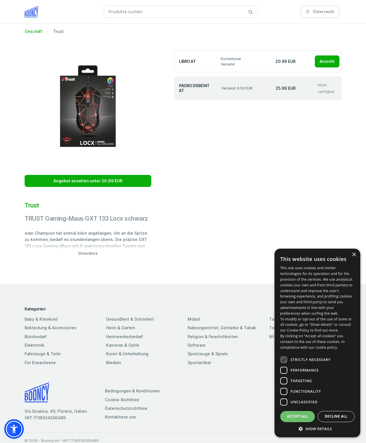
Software (197, 345)
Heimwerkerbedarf (124, 336)
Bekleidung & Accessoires (50, 327)
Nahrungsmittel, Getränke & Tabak (222, 327)
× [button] (354, 255)
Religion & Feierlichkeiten (213, 336)
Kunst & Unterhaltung (127, 353)
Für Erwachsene (40, 362)
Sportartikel (199, 362)
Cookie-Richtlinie (122, 399)
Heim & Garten (120, 327)
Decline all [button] (336, 416)
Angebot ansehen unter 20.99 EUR (87, 180)
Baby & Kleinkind (41, 319)
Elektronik (34, 345)
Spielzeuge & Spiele (208, 353)
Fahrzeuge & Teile (43, 353)
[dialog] (317, 343)
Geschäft (34, 31)
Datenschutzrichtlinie (126, 408)
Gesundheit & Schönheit (130, 319)
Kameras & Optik (122, 345)
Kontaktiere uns (120, 416)
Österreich (320, 11)
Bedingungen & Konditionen (132, 390)
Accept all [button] (297, 416)
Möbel (194, 319)
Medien (113, 362)
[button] (14, 429)
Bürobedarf (36, 336)
